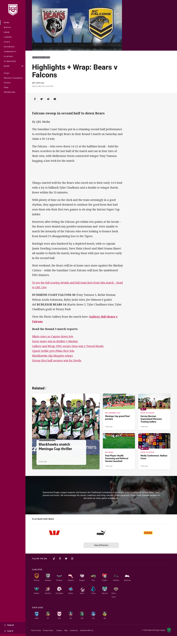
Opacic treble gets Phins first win (53, 351)
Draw (7, 32)
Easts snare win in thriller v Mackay (55, 341)
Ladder (8, 37)
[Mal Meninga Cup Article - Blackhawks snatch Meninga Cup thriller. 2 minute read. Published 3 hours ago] (66, 431)
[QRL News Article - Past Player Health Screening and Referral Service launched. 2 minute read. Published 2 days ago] (119, 451)
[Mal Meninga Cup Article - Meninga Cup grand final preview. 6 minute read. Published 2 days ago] (119, 412)
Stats (7, 42)
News (7, 22)
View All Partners (101, 545)
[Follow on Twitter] (66, 558)
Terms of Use (36, 630)
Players (8, 56)
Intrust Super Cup (41, 57)
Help (65, 630)
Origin (6, 73)
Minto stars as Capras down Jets (52, 336)
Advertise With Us (86, 630)
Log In (8, 630)
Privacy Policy (48, 630)
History (7, 82)
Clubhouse (10, 61)
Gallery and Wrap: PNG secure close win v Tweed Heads (68, 346)
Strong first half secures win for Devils (56, 360)
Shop (6, 87)
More (13, 66)
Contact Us (74, 630)
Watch (7, 27)
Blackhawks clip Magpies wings (52, 355)
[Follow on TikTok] (54, 558)
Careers (59, 630)
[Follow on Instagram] (72, 558)
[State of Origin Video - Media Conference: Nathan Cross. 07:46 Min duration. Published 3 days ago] (154, 451)
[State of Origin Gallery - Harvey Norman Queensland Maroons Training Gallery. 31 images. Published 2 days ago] (154, 412)
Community (10, 51)
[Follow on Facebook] (60, 558)
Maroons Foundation (13, 78)
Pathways (9, 47)
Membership (9, 92)
